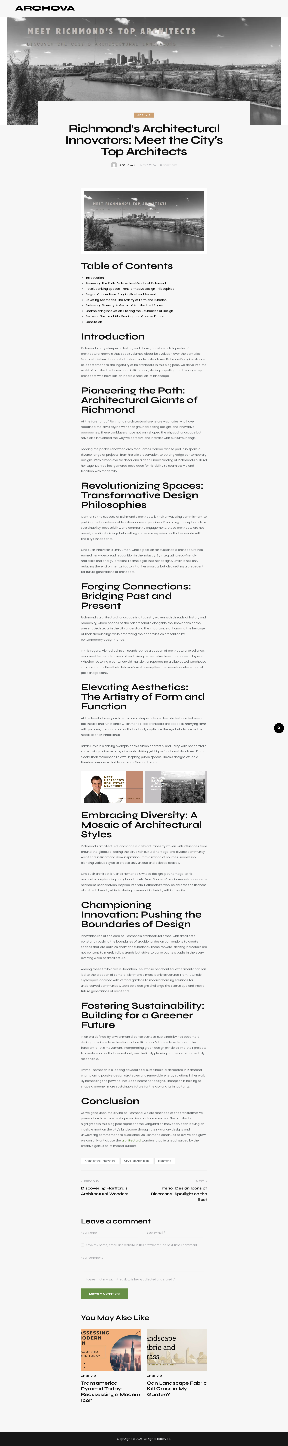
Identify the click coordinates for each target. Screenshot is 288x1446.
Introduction (95, 278)
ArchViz (144, 115)
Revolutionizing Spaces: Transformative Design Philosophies (130, 289)
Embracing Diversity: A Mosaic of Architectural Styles (124, 305)
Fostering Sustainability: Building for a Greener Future (125, 316)
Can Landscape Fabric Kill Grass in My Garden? (177, 1389)
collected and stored (157, 1279)
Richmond (164, 1160)
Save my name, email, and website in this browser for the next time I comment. (142, 1245)
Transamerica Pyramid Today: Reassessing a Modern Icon (110, 1391)
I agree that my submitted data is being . (130, 1279)
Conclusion (94, 322)
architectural (131, 1140)
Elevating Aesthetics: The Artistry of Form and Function (126, 300)
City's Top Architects (136, 1160)
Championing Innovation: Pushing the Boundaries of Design (129, 311)
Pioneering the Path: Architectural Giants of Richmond (126, 283)
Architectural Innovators (100, 1160)
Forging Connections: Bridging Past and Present (121, 294)
